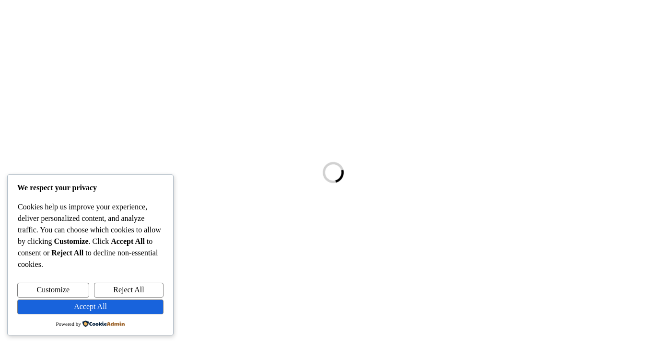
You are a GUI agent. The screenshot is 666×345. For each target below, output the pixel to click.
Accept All (90, 306)
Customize (53, 290)
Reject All (128, 290)
